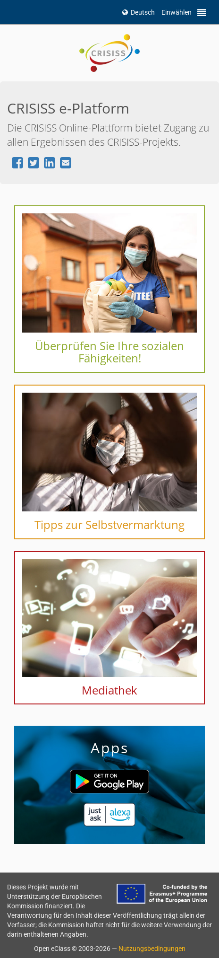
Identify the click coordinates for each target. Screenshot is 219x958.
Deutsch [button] (138, 12)
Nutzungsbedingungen (151, 948)
